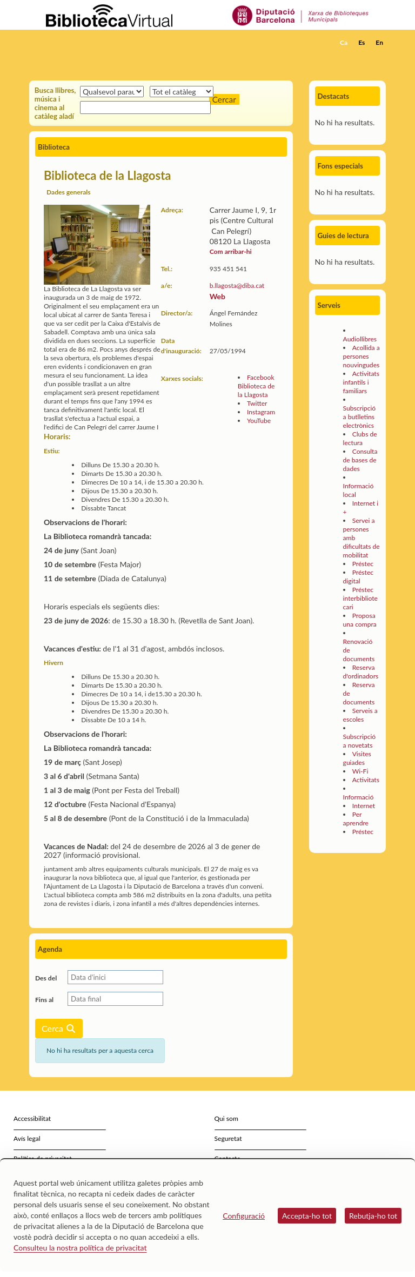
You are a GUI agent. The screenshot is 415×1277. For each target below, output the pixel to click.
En (379, 42)
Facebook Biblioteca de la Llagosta (256, 386)
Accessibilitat (32, 1118)
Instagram (261, 412)
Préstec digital (358, 576)
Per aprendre (356, 818)
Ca (343, 42)
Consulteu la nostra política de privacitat (80, 1247)
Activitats (365, 780)
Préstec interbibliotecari (360, 598)
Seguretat (228, 1138)
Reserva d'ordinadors (361, 671)
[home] (72, 42)
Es (361, 42)
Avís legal (27, 1138)
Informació (358, 797)
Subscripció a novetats (359, 740)
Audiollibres (360, 339)
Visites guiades (357, 758)
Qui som (226, 1118)
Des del (46, 978)
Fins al (44, 1000)
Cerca (59, 1028)
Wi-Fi (360, 771)
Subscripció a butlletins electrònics (359, 416)
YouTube (259, 420)
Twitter (257, 403)
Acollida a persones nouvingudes (361, 356)
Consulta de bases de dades (360, 460)
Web (217, 296)
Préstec (362, 564)
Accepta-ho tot (307, 1215)
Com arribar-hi (231, 251)
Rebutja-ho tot (373, 1215)
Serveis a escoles (360, 715)
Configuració (244, 1215)
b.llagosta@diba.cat (237, 285)
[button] (380, 57)
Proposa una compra (360, 619)
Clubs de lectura (360, 438)
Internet (363, 806)
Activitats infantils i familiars (361, 382)
